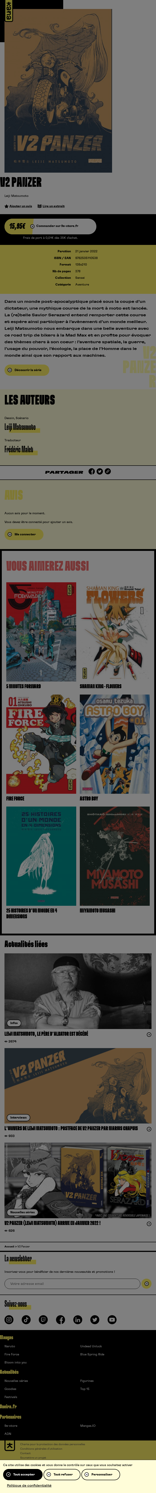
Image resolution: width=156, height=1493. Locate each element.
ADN (7, 1434)
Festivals (10, 1397)
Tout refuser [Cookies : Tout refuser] (63, 1474)
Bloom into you (15, 1362)
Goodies (10, 1389)
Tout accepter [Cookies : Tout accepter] (24, 1474)
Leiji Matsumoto (16, 196)
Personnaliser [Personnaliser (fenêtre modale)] (101, 1474)
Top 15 (84, 1389)
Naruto (9, 1346)
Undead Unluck (91, 1346)
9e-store (10, 1425)
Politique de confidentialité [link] (29, 1485)
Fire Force (11, 1354)
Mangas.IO (87, 1425)
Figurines (87, 1381)
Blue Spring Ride (92, 1354)
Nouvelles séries (16, 1381)
